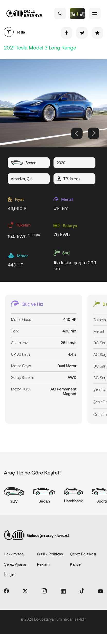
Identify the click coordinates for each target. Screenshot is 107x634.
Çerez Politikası (83, 554)
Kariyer (76, 564)
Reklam (43, 564)
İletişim (9, 574)
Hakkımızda (14, 554)
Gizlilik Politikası (50, 554)
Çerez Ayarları (15, 564)
